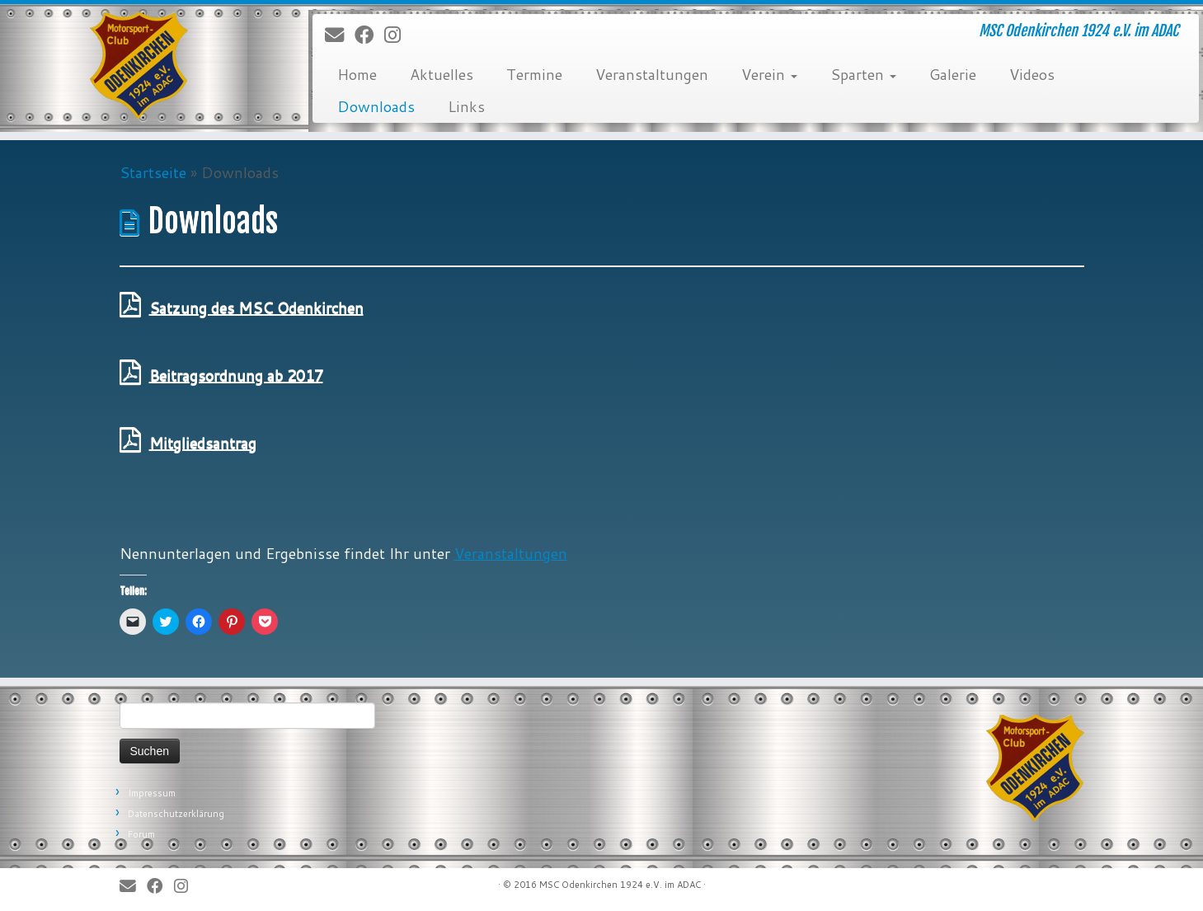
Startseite (153, 172)
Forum (141, 834)
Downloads (376, 106)
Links (466, 106)
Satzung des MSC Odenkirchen (256, 307)
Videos (1032, 74)
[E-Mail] (340, 35)
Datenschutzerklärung (176, 813)
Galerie (952, 74)
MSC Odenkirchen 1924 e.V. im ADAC (620, 884)
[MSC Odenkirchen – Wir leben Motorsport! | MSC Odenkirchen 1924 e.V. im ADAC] (139, 66)
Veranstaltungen (651, 74)
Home (357, 74)
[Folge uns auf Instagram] (397, 35)
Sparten (863, 74)
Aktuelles (441, 74)
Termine (534, 74)
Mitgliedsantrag (202, 442)
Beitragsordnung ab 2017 (236, 375)
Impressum (152, 793)
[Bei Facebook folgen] (369, 35)
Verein (769, 74)
